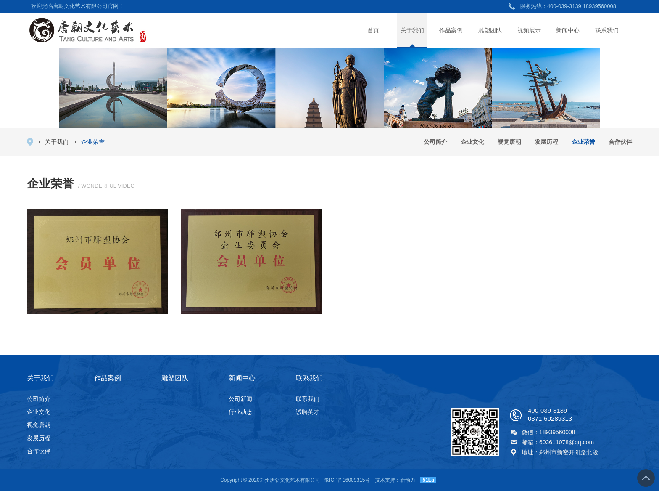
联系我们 (607, 30)
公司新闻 (240, 398)
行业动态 (240, 412)
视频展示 (529, 30)
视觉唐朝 (509, 141)
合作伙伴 (620, 141)
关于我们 (412, 30)
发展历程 (546, 141)
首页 (373, 30)
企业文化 (472, 141)
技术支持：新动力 (395, 480)
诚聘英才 (307, 412)
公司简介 (435, 141)
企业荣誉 (583, 141)
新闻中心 (568, 30)
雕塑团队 (490, 30)
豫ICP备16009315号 (347, 480)
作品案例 (451, 30)
